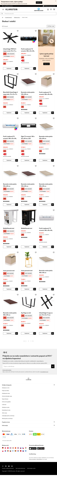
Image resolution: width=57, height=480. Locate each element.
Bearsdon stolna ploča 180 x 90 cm (46, 188)
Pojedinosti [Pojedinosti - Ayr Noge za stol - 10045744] (26, 337)
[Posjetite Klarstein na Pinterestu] (12, 471)
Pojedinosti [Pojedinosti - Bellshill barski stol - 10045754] (26, 250)
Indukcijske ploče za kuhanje (9, 420)
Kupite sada (38, 2)
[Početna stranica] (3, 17)
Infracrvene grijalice (7, 406)
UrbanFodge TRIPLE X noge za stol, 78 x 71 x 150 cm (10, 50)
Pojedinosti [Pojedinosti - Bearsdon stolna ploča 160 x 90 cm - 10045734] (44, 292)
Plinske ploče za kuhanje (8, 423)
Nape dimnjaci (5, 403)
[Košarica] (54, 9)
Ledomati (4, 409)
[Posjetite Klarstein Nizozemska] (18, 455)
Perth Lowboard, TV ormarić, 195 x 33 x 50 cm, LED (28, 50)
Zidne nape (4, 417)
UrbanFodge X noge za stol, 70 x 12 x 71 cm (46, 318)
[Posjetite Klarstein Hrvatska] (5, 455)
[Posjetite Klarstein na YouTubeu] (9, 471)
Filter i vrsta (50, 26)
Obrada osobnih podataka (7, 374)
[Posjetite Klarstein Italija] (13, 453)
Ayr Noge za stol (26, 317)
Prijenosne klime (6, 395)
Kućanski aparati (8, 17)
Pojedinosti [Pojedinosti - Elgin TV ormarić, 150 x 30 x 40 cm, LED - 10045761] (26, 162)
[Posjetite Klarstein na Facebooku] (6, 471)
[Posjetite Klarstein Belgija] (15, 455)
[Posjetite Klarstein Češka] (23, 453)
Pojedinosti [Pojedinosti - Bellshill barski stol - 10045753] (9, 250)
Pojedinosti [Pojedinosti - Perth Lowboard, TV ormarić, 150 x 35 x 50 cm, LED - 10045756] (44, 114)
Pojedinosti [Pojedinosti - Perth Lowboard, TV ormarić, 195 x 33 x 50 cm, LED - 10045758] (26, 69)
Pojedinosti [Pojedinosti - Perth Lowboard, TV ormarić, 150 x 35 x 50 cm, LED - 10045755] (44, 250)
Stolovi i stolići (26, 17)
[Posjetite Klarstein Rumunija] (8, 455)
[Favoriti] (51, 9)
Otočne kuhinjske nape (7, 401)
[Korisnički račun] (48, 9)
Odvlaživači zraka (6, 398)
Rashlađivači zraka (6, 415)
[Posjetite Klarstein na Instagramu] (3, 471)
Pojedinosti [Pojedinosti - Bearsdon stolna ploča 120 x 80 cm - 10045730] (44, 162)
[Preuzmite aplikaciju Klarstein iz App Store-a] (33, 453)
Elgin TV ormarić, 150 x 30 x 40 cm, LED (28, 139)
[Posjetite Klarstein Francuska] (10, 453)
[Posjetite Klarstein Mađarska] (25, 453)
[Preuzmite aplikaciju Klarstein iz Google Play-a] (41, 453)
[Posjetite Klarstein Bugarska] (10, 455)
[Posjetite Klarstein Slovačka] (20, 453)
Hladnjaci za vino (6, 392)
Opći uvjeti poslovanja (22, 473)
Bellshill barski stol (9, 231)
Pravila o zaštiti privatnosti (8, 473)
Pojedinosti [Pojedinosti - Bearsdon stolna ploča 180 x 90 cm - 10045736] (44, 207)
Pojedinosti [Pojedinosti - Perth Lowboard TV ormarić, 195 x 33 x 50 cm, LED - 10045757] (9, 162)
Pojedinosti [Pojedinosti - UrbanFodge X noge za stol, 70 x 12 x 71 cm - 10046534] (44, 337)
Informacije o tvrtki (33, 473)
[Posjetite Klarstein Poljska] (3, 455)
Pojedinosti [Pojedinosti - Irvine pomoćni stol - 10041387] (26, 292)
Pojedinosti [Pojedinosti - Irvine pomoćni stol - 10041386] (9, 292)
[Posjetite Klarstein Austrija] (5, 453)
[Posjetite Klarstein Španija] (15, 453)
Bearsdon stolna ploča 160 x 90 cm (46, 275)
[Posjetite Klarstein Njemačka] (3, 453)
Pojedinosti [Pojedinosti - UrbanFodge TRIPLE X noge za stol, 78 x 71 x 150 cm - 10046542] (9, 69)
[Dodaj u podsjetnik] (17, 31)
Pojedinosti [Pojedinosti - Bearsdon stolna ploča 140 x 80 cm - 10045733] (26, 207)
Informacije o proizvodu (25, 63)
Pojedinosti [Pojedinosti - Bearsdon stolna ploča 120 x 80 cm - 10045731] (26, 114)
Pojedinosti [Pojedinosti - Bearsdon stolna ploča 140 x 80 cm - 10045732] (9, 207)
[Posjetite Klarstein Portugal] (20, 455)
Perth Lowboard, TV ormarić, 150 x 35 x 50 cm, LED (46, 94)
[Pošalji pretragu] (2, 13)
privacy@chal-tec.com (45, 376)
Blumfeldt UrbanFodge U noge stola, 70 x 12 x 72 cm (10, 94)
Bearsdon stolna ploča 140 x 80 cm (10, 188)
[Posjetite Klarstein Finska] (13, 455)
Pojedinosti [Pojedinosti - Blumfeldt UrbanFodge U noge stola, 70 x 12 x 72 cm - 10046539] (9, 114)
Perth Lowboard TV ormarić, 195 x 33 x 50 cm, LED (10, 139)
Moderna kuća (18, 17)
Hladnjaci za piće (6, 412)
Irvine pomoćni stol (9, 274)
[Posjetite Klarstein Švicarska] (8, 453)
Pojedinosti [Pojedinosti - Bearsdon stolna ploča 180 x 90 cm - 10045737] (9, 337)
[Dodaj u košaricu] (16, 69)
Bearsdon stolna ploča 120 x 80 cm (28, 94)
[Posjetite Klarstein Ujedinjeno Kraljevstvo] (18, 453)
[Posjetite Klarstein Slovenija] (23, 455)
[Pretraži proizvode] (28, 13)
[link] (10, 38)
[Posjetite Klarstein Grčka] (25, 455)
